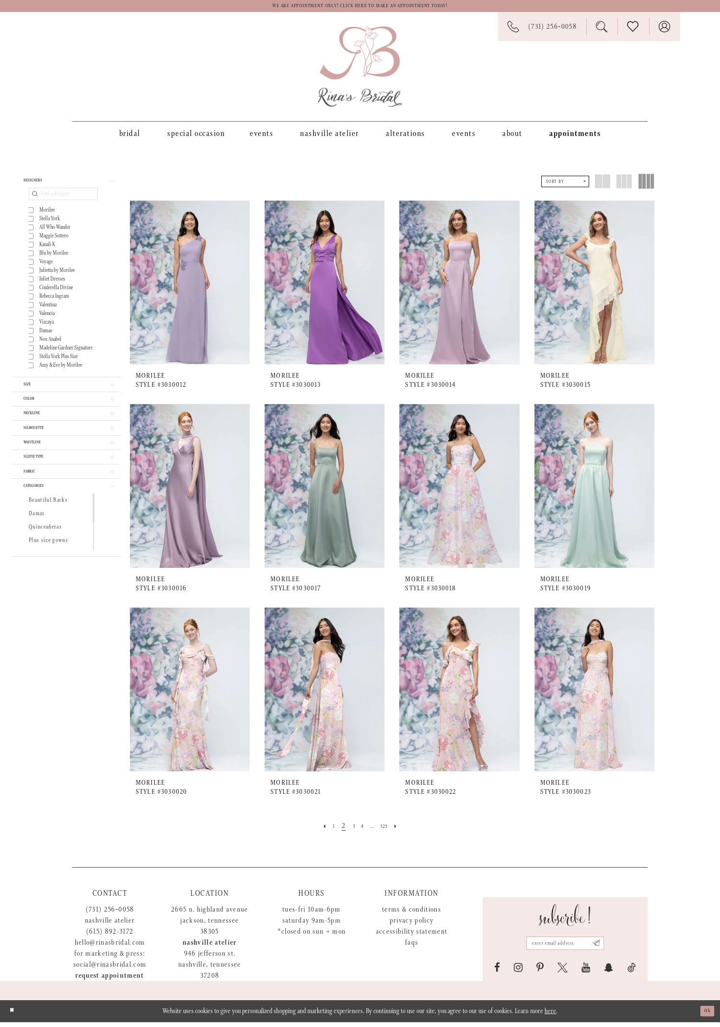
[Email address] (565, 945)
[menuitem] (130, 138)
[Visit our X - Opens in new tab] (562, 972)
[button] (66, 189)
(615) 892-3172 (110, 936)
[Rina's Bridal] (360, 71)
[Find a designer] (63, 205)
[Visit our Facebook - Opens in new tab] (497, 972)
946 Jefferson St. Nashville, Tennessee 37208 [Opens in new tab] (209, 969)
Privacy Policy (412, 925)
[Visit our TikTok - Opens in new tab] (631, 972)
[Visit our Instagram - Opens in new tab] (518, 972)
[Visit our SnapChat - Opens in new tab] (609, 972)
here (550, 1016)
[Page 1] (326, 830)
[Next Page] (405, 830)
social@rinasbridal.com (109, 969)
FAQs (411, 947)
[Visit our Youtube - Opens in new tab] (585, 972)
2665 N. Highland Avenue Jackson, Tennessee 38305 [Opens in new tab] (209, 925)
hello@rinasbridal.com (110, 947)
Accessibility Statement (412, 936)
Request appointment (109, 980)
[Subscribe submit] (609, 945)
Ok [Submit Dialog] (704, 1016)
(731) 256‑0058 (110, 914)
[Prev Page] (314, 830)
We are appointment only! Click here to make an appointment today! (360, 8)
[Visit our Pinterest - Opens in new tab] (540, 972)
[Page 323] (390, 830)
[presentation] (190, 287)
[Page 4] (361, 830)
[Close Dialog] (14, 1015)
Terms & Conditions (411, 914)
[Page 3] (349, 830)
